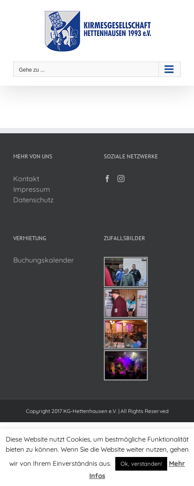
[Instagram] (120, 178)
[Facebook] (107, 178)
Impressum (31, 189)
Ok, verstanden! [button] (141, 463)
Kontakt (26, 178)
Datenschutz (33, 199)
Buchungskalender (43, 260)
